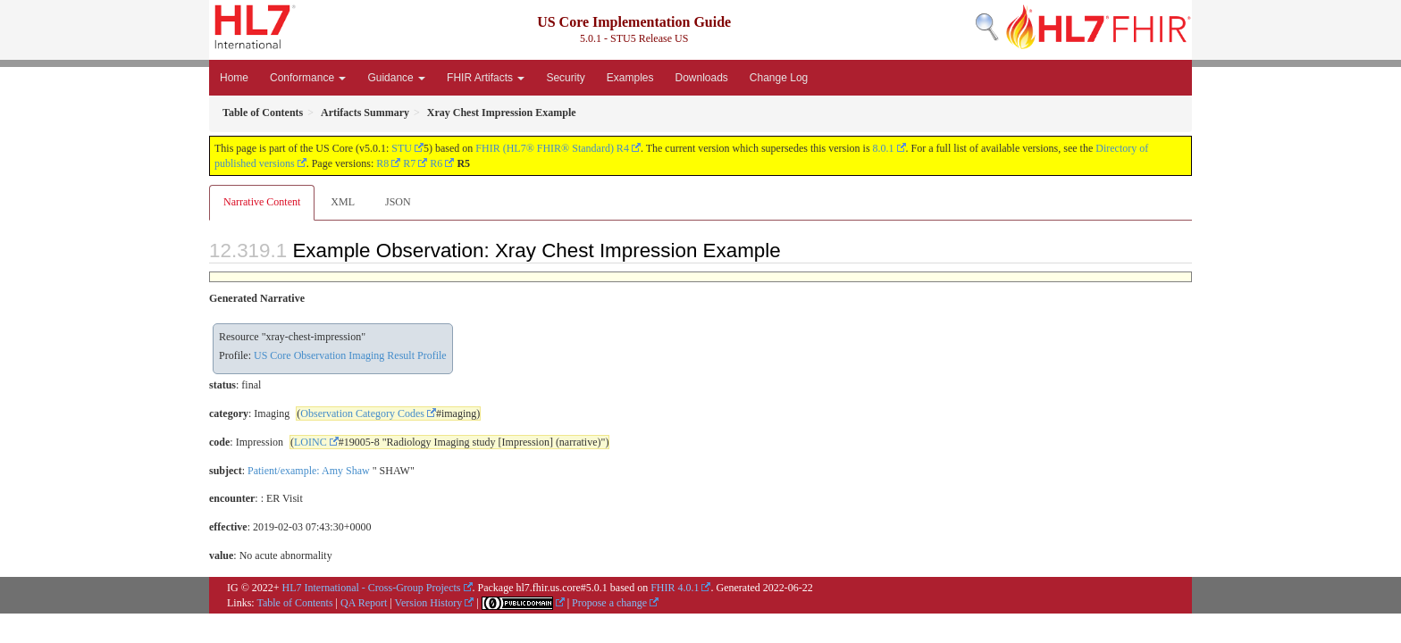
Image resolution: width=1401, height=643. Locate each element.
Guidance (396, 77)
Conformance (308, 77)
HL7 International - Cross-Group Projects (371, 587)
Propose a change (609, 603)
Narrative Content (261, 202)
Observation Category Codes (362, 413)
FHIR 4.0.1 (674, 587)
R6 (436, 163)
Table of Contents (294, 603)
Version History (429, 603)
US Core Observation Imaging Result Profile (350, 355)
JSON (398, 202)
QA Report (363, 603)
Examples (630, 77)
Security (565, 77)
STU (401, 148)
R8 (382, 163)
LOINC (310, 442)
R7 (409, 163)
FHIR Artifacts (485, 77)
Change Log (779, 77)
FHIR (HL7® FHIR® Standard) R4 (552, 148)
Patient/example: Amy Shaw (308, 470)
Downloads (701, 77)
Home (234, 77)
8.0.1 (883, 148)
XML (343, 202)
